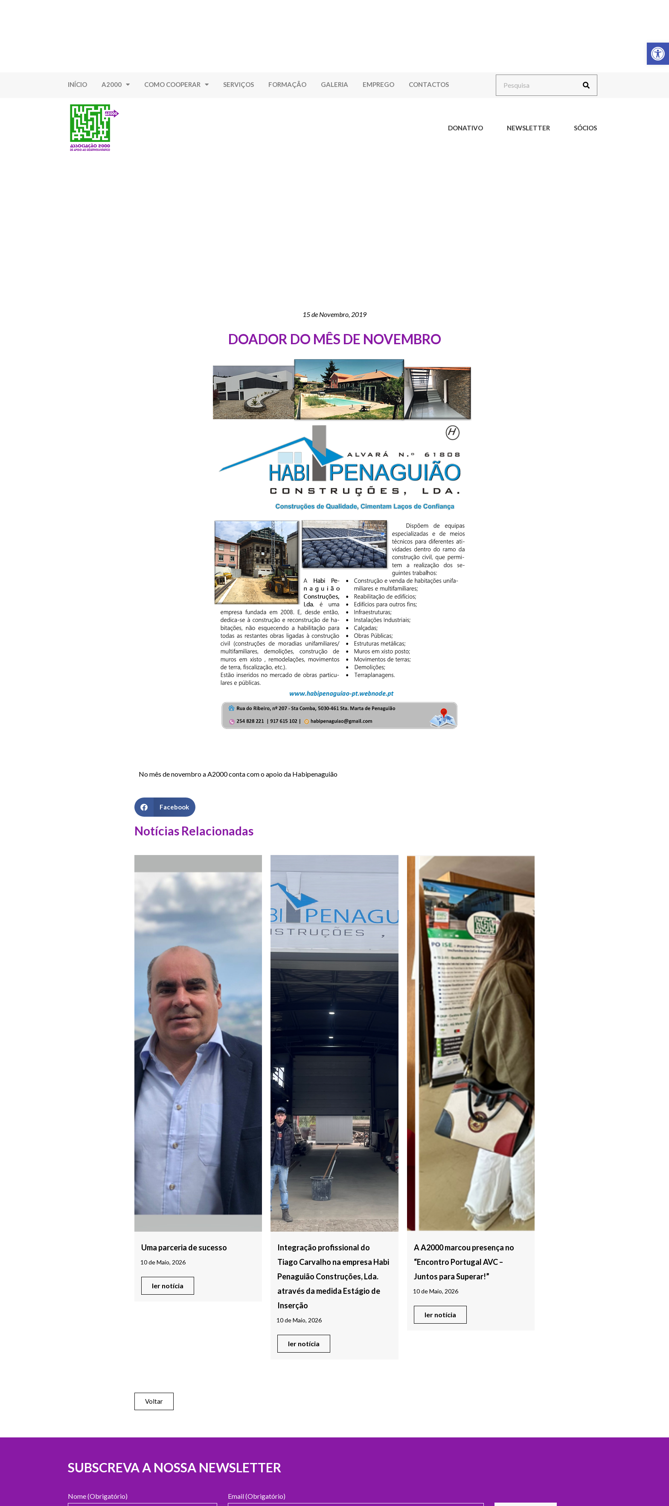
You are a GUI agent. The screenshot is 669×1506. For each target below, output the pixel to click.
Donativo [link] (465, 128)
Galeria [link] (334, 84)
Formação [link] (287, 84)
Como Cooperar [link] (176, 84)
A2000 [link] (116, 84)
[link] (658, 54)
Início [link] (77, 84)
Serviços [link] (238, 84)
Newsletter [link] (528, 128)
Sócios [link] (585, 128)
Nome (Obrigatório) (98, 1496)
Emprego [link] (378, 84)
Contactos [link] (429, 84)
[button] (164, 807)
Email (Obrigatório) (256, 1496)
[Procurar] (586, 85)
